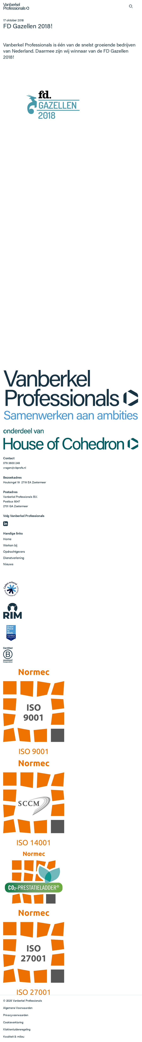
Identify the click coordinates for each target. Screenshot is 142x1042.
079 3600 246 (11, 463)
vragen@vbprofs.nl (14, 467)
